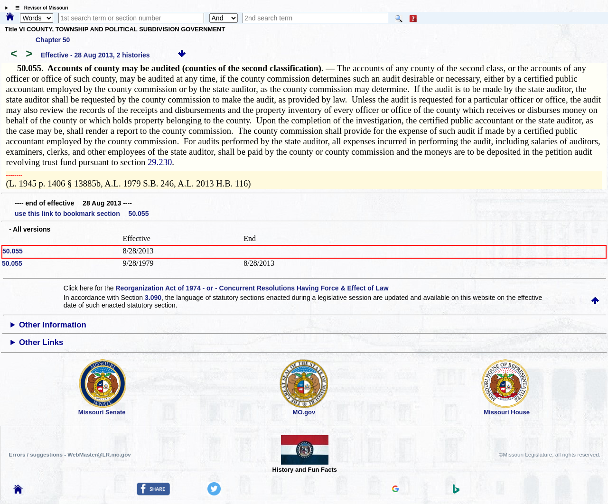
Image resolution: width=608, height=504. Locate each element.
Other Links (41, 342)
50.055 (12, 251)
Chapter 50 (53, 40)
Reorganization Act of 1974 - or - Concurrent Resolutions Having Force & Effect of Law (251, 288)
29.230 (160, 162)
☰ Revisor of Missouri (39, 7)
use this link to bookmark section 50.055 (82, 213)
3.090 (153, 297)
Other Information (52, 324)
